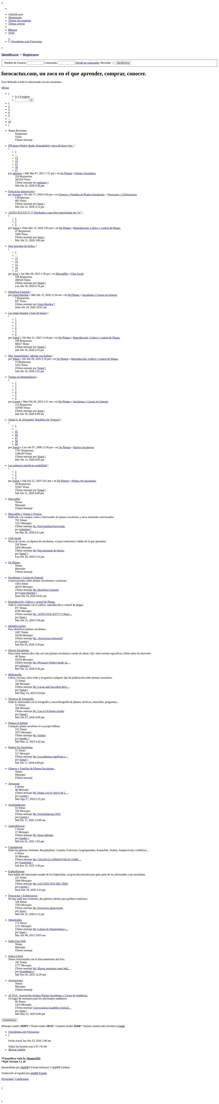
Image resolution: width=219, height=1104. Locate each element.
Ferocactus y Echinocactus (122, 194)
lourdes (23, 738)
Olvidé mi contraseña (87, 62)
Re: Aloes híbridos (43, 835)
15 (16, 164)
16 (16, 167)
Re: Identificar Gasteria (46, 589)
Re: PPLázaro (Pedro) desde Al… (51, 662)
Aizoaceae (14, 783)
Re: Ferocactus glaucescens (48, 908)
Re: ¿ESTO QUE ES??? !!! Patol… (52, 614)
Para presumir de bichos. (21, 246)
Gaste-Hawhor (20, 295)
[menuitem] (15, 14)
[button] (8, 93)
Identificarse (10, 54)
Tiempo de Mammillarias (22, 377)
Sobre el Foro (15, 956)
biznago (16, 194)
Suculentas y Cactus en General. (100, 295)
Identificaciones (17, 626)
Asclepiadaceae (16, 804)
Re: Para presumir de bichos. (49, 550)
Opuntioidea (15, 919)
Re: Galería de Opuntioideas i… (50, 929)
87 (16, 438)
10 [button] (9, 121)
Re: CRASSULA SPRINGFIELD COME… (57, 859)
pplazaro (17, 173)
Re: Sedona (39, 735)
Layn (121, 1026)
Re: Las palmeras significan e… (50, 756)
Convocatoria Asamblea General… (52, 1007)
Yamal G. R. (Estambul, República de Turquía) (34, 419)
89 (16, 444)
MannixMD (33, 1058)
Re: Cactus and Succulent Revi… (51, 686)
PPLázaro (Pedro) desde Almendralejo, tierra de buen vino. (40, 145)
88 (16, 441)
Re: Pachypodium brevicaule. (49, 526)
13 (16, 157)
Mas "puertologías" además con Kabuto (30, 355)
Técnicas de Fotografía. (21, 698)
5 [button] (9, 115)
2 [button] (9, 106)
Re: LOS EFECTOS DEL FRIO (50, 883)
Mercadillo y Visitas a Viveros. (25, 514)
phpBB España (38, 1073)
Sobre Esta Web (17, 941)
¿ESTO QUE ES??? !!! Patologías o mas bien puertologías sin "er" (44, 212)
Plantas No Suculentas (84, 480)
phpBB (24, 1067)
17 (16, 170)
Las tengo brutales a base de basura (27, 313)
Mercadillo (62, 273)
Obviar (5, 87)
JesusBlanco (26, 971)
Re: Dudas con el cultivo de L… (50, 792)
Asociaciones (15, 980)
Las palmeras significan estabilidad (27, 465)
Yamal (16, 228)
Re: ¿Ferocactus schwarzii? (48, 638)
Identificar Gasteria (18, 291)
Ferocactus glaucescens (21, 191)
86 (16, 435)
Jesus (40, 203)
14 (16, 161)
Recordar (107, 62)
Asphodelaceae (16, 825)
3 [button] (9, 109)
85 (16, 432)
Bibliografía (14, 674)
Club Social (77, 273)
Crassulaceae (15, 847)
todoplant (24, 529)
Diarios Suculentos (85, 173)
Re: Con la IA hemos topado (48, 711)
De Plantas (66, 173)
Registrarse (30, 54)
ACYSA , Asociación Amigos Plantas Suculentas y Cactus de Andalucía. (48, 995)
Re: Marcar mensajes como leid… (51, 968)
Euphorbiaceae (16, 871)
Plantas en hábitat (18, 723)
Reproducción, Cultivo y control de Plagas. (97, 228)
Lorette (16, 401)
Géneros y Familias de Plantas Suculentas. (82, 194)
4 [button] (9, 112)
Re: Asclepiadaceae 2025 (47, 814)
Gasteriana (25, 862)
